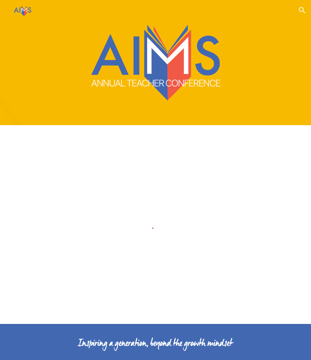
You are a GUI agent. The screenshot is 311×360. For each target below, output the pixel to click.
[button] (302, 10)
